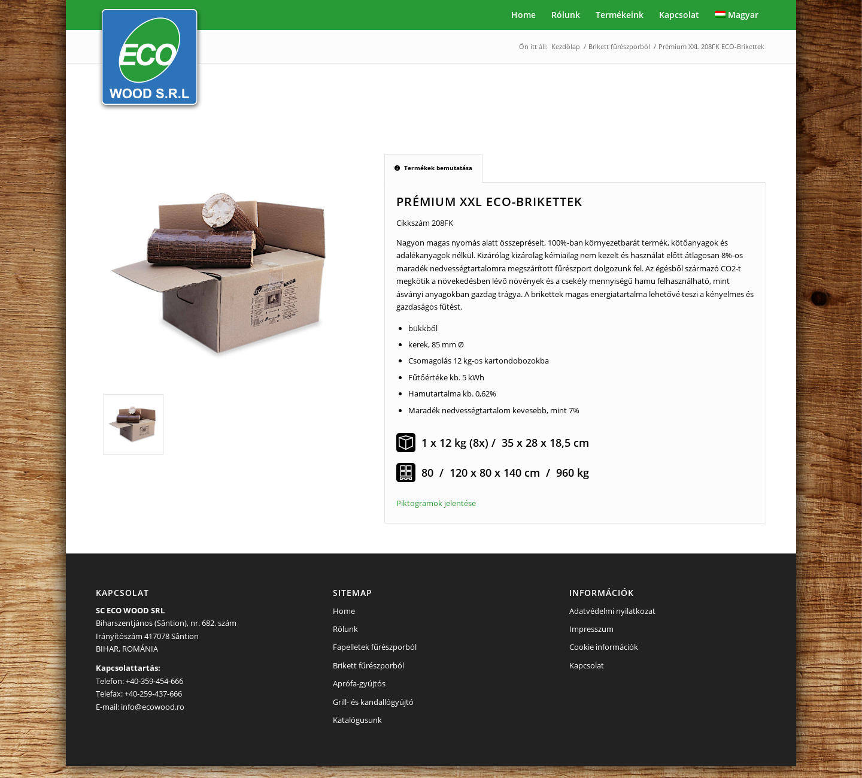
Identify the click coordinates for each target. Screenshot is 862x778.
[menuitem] (523, 15)
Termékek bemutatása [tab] (433, 168)
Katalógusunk (357, 720)
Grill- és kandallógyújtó (373, 702)
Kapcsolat (586, 665)
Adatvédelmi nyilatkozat (612, 611)
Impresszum (591, 628)
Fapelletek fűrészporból (375, 646)
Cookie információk (603, 646)
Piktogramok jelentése (436, 503)
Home (344, 611)
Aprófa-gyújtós (359, 683)
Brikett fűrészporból (368, 665)
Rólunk (345, 628)
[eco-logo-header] (150, 61)
